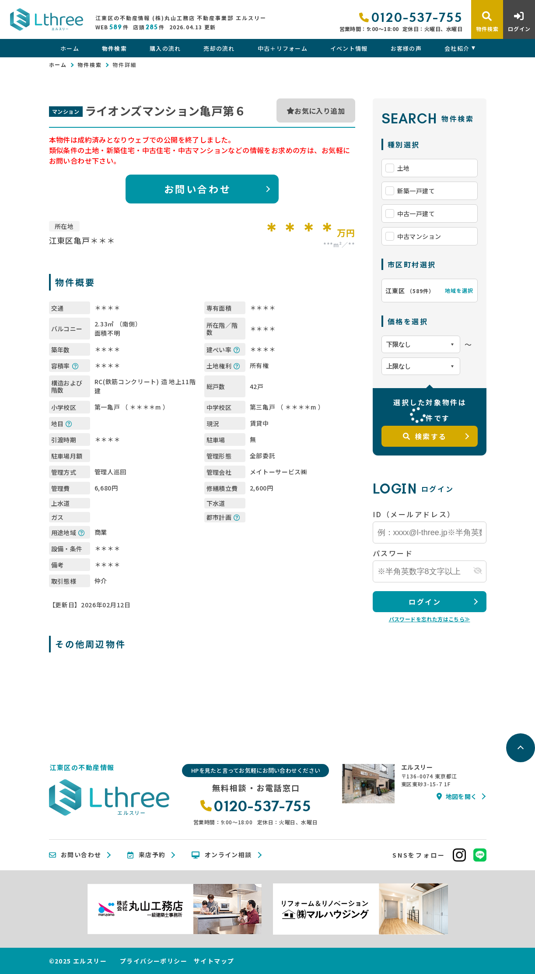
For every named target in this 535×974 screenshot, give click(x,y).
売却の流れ (219, 48)
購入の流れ (165, 48)
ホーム (69, 48)
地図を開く (457, 796)
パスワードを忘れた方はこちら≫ (429, 619)
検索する (425, 436)
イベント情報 (349, 48)
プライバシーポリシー (153, 961)
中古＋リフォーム (283, 48)
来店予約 (146, 854)
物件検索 (114, 48)
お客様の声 (406, 48)
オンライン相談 (222, 854)
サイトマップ (214, 961)
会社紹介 (456, 48)
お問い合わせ (197, 189)
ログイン (425, 601)
